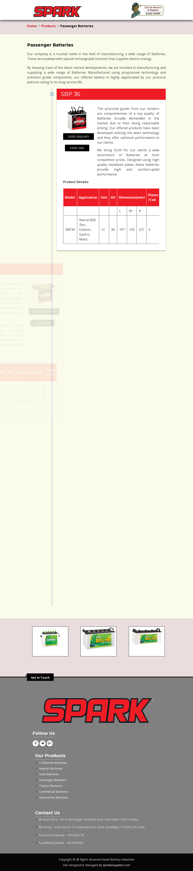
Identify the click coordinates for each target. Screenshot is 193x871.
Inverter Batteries (51, 768)
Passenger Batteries (52, 780)
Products (48, 26)
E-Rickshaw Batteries (53, 763)
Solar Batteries (49, 774)
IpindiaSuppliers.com (116, 865)
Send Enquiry (78, 136)
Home (32, 26)
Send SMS (77, 148)
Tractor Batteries (50, 786)
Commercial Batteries (53, 792)
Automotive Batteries (53, 797)
